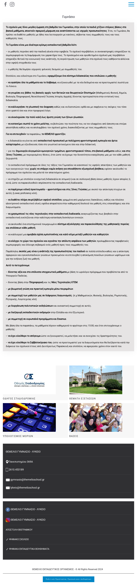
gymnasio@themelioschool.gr (25, 479)
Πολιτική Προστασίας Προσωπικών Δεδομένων (68, 579)
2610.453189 (15, 469)
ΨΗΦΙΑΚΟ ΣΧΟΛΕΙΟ (17, 539)
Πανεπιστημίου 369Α (19, 461)
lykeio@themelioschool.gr (23, 487)
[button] (131, 4)
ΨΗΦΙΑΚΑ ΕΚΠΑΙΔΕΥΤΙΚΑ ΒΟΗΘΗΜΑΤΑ (27, 549)
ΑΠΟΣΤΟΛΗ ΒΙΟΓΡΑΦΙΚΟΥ (19, 529)
